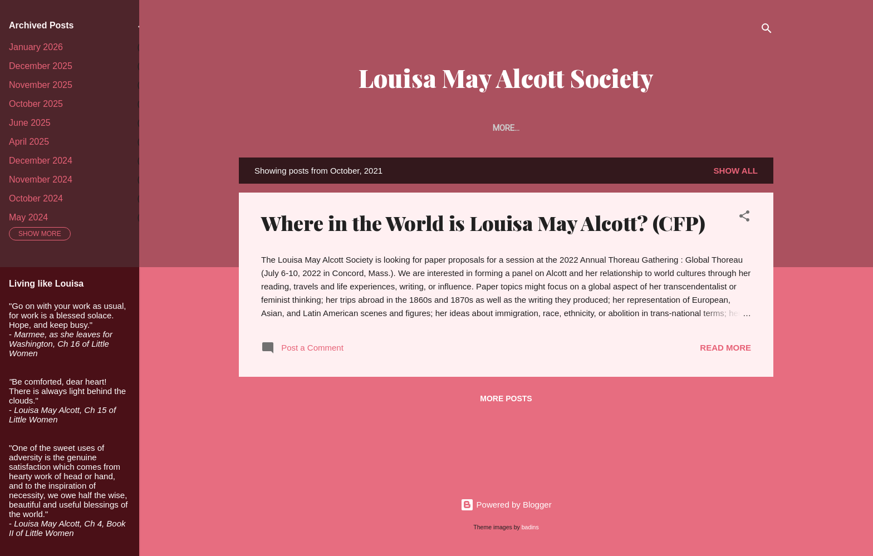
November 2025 (40, 85)
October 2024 (36, 198)
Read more (725, 350)
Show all (736, 173)
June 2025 (30, 122)
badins (530, 527)
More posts (506, 400)
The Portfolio (569, 128)
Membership (418, 128)
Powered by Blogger (505, 504)
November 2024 (40, 179)
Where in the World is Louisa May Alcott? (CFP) (483, 224)
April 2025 (29, 141)
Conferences (733, 128)
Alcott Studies (651, 128)
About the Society (334, 128)
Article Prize (491, 128)
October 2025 (36, 104)
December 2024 (40, 160)
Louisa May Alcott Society (506, 77)
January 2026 (36, 47)
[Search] (766, 30)
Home (263, 128)
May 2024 (28, 217)
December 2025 (40, 66)
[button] (744, 220)
